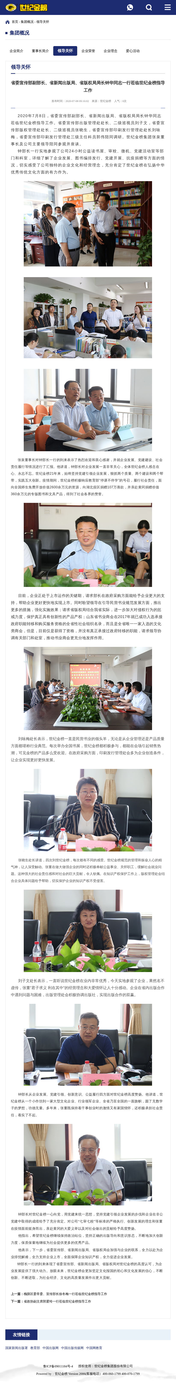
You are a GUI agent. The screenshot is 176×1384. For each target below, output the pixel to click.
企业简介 (16, 51)
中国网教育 (94, 1348)
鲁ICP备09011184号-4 (58, 1366)
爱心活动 (133, 51)
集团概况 (27, 21)
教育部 (35, 1348)
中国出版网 (51, 1348)
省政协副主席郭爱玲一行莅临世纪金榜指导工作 (57, 1301)
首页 (15, 21)
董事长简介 (40, 51)
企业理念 (110, 51)
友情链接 (21, 1334)
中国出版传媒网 (72, 1348)
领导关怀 (42, 21)
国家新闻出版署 (16, 1348)
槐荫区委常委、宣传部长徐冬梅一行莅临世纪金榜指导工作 (65, 1294)
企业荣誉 (88, 51)
